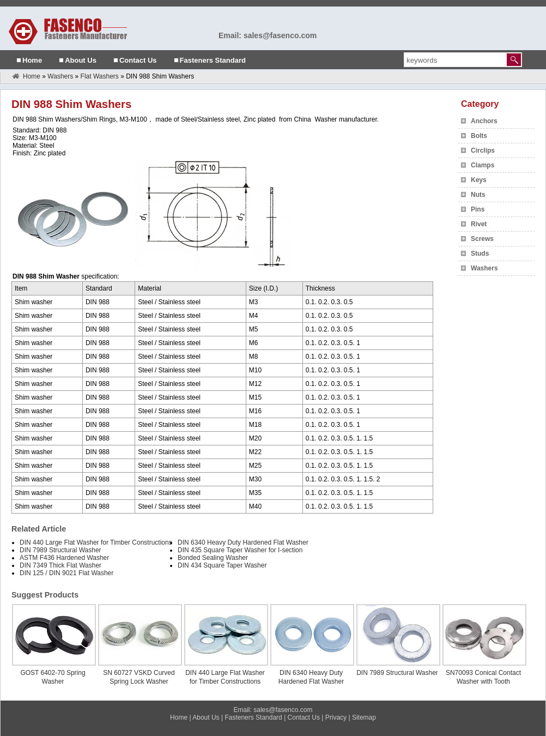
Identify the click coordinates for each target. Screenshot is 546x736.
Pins (477, 209)
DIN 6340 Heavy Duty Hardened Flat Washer (243, 542)
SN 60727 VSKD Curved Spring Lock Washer (138, 677)
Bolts (479, 136)
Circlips (483, 150)
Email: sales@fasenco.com (268, 35)
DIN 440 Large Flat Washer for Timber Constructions (96, 542)
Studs (480, 253)
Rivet (479, 224)
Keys (479, 180)
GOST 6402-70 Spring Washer (52, 677)
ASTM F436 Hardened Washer (64, 558)
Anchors (484, 121)
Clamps (482, 165)
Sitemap (364, 717)
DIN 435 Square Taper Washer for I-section (240, 550)
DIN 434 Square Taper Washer (222, 565)
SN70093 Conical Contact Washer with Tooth (483, 677)
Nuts (478, 194)
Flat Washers (100, 76)
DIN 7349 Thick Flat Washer (60, 565)
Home (32, 60)
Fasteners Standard (213, 60)
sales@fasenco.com (282, 710)
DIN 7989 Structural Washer (60, 550)
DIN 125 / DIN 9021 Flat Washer (66, 573)
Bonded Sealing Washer (213, 558)
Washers (60, 76)
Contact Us (138, 60)
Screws (482, 239)
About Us (80, 60)
